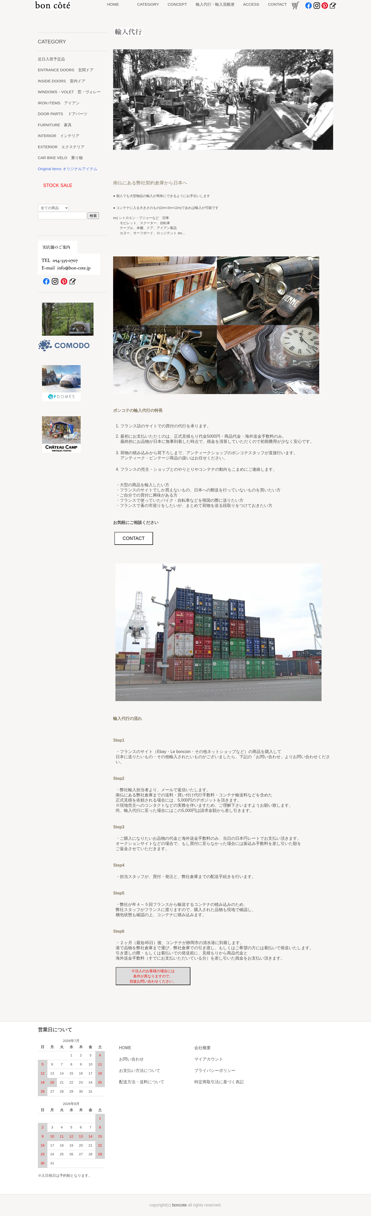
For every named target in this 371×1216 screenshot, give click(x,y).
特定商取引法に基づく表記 (219, 1082)
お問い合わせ (131, 1059)
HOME (125, 1048)
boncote (179, 1205)
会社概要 (202, 1048)
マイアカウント (208, 1059)
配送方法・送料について (141, 1082)
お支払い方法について (139, 1070)
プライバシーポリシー (214, 1070)
